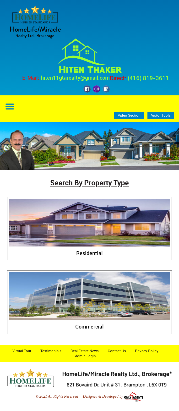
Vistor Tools (161, 115)
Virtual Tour (21, 350)
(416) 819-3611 (148, 78)
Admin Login (85, 355)
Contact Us (117, 350)
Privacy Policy (146, 350)
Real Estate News (85, 350)
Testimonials (50, 350)
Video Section (129, 115)
